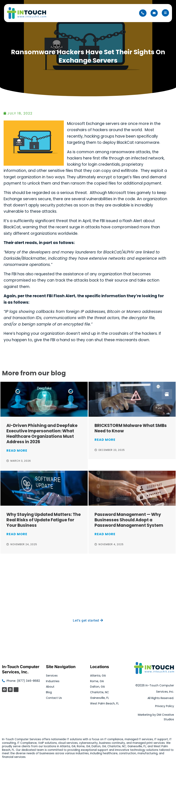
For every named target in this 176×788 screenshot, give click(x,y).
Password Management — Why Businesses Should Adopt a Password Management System (129, 519)
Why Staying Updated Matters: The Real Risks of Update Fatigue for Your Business (43, 519)
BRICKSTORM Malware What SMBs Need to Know (131, 428)
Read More (16, 450)
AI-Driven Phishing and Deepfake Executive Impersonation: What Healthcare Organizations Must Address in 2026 (41, 434)
